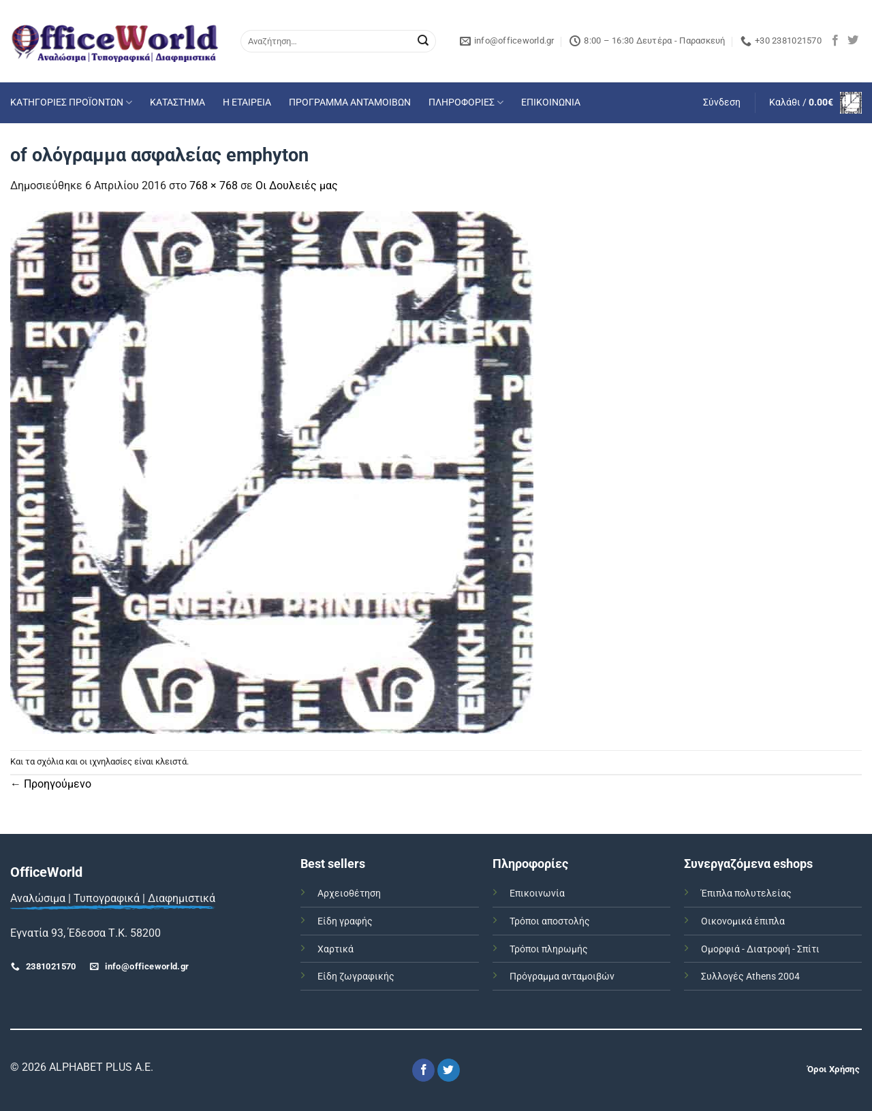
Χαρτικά (335, 949)
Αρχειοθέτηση (349, 893)
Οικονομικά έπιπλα (743, 921)
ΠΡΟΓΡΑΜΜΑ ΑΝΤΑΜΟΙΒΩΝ (350, 102)
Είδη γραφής (345, 921)
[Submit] (423, 41)
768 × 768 (213, 185)
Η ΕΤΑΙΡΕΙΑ (247, 102)
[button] (722, 103)
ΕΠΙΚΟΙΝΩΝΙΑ (550, 102)
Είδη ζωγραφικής (355, 976)
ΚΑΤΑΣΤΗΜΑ (177, 102)
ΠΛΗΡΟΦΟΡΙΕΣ (466, 102)
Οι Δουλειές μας (296, 185)
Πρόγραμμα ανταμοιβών (562, 976)
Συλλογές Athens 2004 (750, 976)
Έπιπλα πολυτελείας (746, 893)
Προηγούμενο (50, 783)
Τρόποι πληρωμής (549, 949)
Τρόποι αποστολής (550, 921)
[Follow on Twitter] (852, 41)
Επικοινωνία (537, 893)
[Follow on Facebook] (835, 41)
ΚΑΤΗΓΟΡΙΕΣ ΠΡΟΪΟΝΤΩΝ (71, 102)
